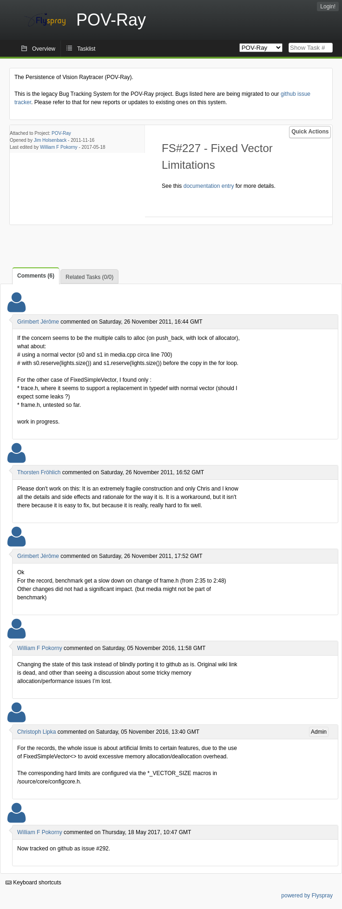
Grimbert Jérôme (38, 321)
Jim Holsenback (50, 140)
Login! (327, 6)
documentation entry (209, 186)
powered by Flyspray (307, 895)
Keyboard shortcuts (33, 882)
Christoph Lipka (36, 732)
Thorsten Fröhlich (38, 472)
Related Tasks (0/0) (89, 277)
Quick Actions (310, 131)
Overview (43, 49)
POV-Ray (61, 133)
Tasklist (86, 49)
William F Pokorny (59, 147)
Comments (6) (35, 275)
